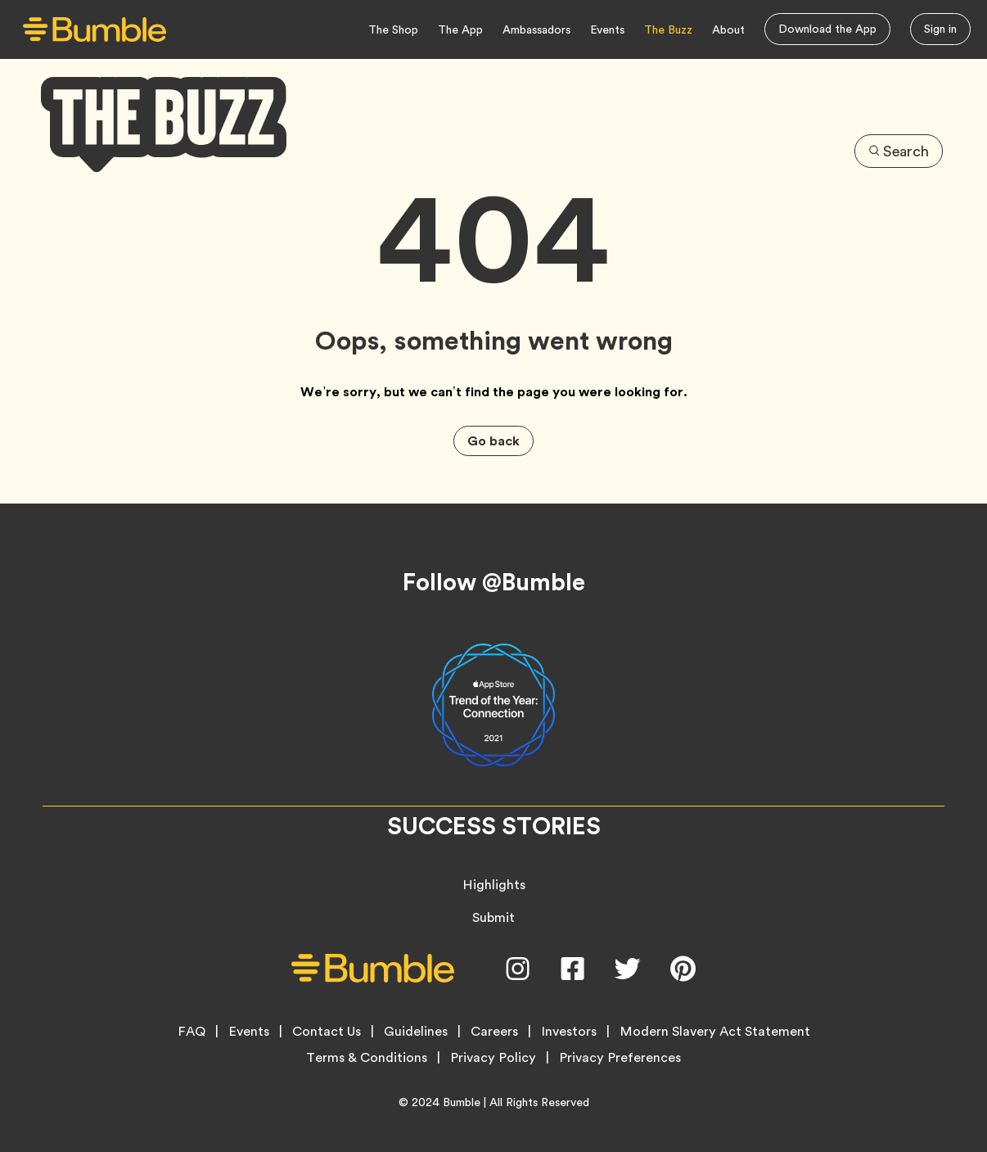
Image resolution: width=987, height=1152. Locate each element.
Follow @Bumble (494, 582)
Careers (494, 1031)
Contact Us (326, 1031)
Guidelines (416, 1031)
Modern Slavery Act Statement (715, 1031)
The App (460, 29)
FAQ (191, 1031)
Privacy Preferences (620, 1057)
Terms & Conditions (366, 1057)
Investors (569, 1031)
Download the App (827, 28)
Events (607, 29)
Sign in (940, 28)
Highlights (493, 884)
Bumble (461, 1102)
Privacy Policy (493, 1057)
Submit (493, 917)
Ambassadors (536, 29)
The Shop (393, 29)
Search (898, 151)
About (728, 29)
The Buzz (668, 29)
